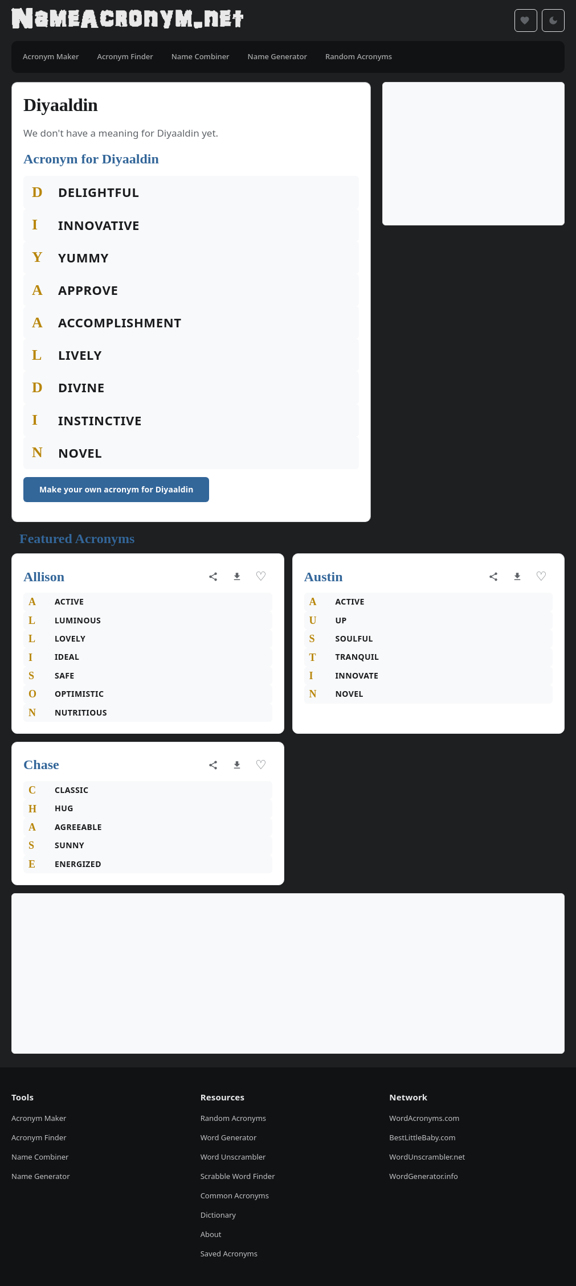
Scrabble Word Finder (238, 1176)
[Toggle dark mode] (553, 20)
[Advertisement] (473, 154)
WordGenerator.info (423, 1176)
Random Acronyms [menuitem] (358, 56)
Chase (41, 764)
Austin (323, 576)
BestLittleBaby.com (422, 1137)
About (211, 1234)
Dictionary (218, 1215)
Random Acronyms (233, 1118)
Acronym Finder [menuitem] (125, 56)
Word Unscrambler (233, 1157)
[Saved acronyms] (525, 20)
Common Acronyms (235, 1195)
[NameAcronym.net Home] (127, 20)
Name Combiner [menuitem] (200, 56)
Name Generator (40, 1176)
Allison (43, 576)
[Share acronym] (213, 576)
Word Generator (229, 1137)
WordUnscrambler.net (427, 1157)
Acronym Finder (39, 1137)
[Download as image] (237, 576)
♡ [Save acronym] (261, 576)
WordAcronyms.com (424, 1118)
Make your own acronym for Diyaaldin (116, 489)
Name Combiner (39, 1157)
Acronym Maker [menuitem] (51, 56)
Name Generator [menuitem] (277, 56)
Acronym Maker (38, 1118)
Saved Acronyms (229, 1253)
